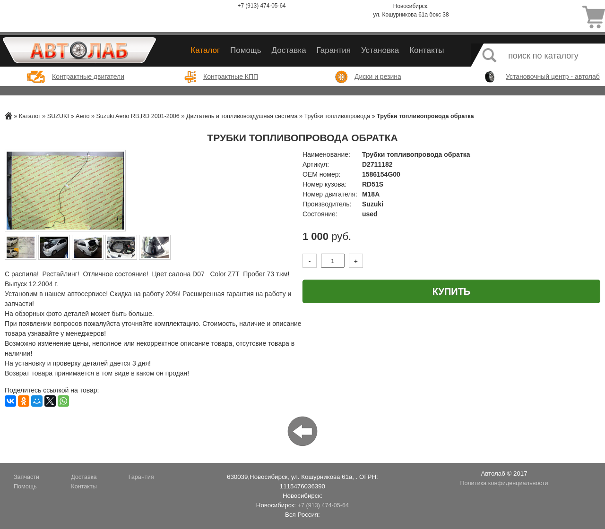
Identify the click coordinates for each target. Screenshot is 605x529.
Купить (451, 291)
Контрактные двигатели (88, 76)
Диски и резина (377, 76)
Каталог (205, 50)
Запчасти (26, 477)
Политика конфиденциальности (504, 483)
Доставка (289, 50)
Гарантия (333, 50)
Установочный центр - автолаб (553, 76)
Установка (380, 50)
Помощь (245, 50)
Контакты (426, 50)
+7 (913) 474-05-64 (262, 5)
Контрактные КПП (230, 76)
